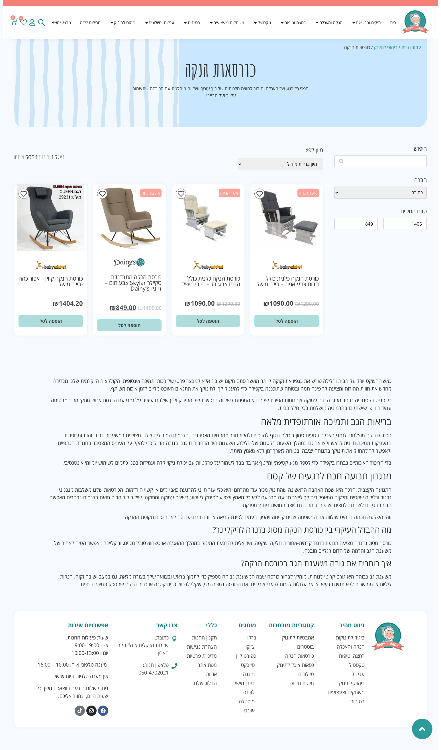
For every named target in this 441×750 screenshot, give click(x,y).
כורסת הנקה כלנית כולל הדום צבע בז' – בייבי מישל (211, 281)
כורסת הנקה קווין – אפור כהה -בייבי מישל (51, 281)
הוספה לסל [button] (286, 321)
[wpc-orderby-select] (280, 164)
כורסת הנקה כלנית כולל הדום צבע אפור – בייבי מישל (288, 281)
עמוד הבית (411, 47)
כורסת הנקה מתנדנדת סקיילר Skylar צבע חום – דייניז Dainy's (133, 282)
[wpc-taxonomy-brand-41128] (380, 193)
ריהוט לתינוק (385, 47)
